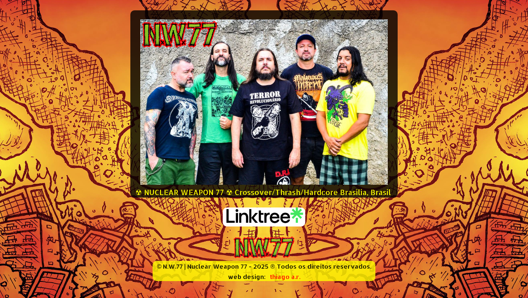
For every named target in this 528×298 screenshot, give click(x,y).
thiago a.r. (285, 277)
